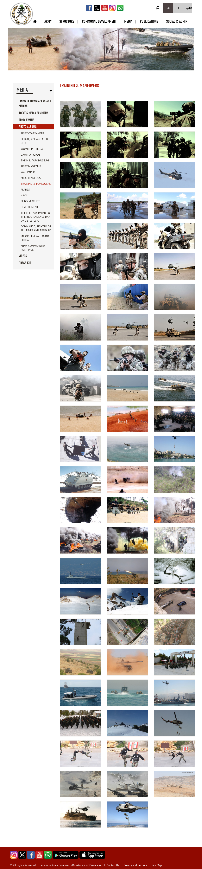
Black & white (30, 201)
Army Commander (32, 133)
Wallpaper (28, 172)
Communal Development (99, 21)
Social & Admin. (177, 21)
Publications (149, 21)
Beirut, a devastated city (34, 141)
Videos (23, 256)
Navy (24, 195)
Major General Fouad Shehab (35, 238)
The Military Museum (35, 160)
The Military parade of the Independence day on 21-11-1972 (36, 216)
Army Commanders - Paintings (34, 247)
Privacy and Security (135, 865)
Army (48, 21)
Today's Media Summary (33, 113)
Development (29, 207)
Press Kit (25, 263)
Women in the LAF (32, 149)
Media (128, 21)
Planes (25, 189)
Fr (178, 8)
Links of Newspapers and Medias (35, 103)
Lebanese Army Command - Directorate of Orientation (71, 865)
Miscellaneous (31, 178)
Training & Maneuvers (36, 183)
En (168, 8)
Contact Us (113, 865)
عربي (189, 7)
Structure (66, 21)
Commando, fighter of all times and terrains (36, 228)
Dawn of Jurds (30, 154)
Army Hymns (26, 120)
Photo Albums (28, 127)
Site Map (157, 865)
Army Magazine (31, 166)
